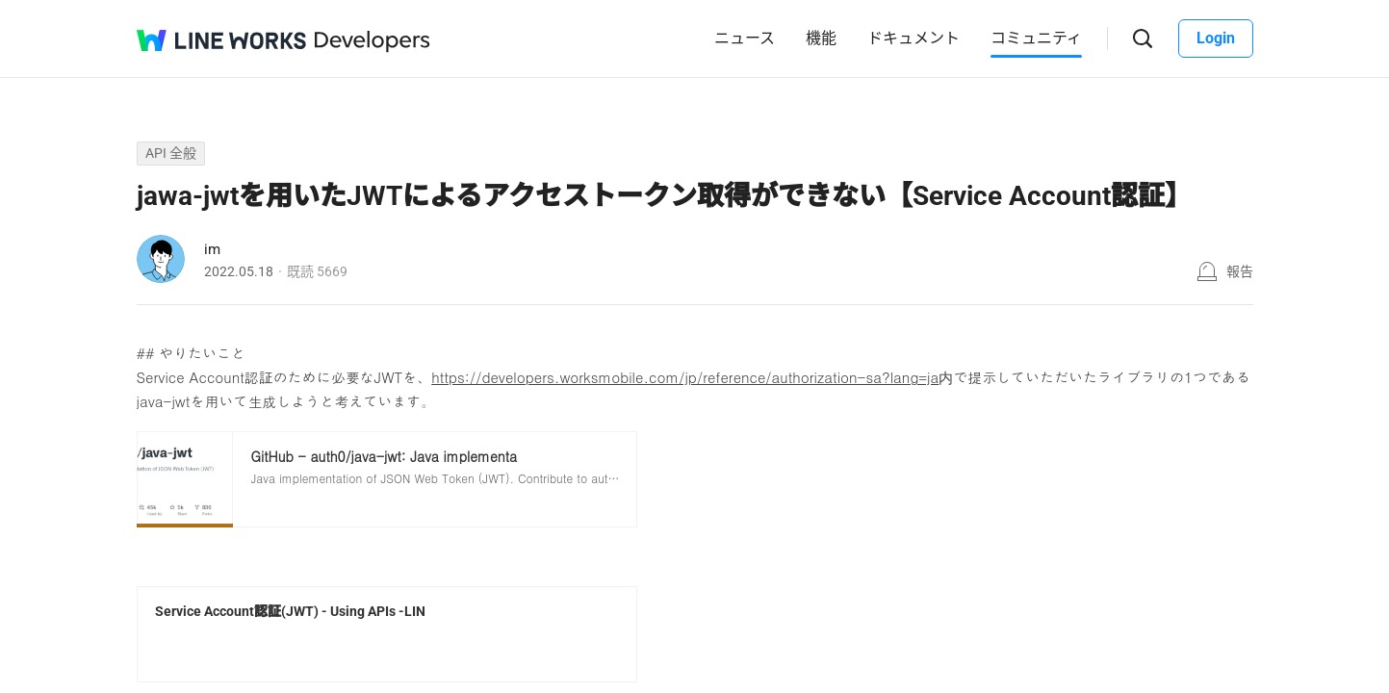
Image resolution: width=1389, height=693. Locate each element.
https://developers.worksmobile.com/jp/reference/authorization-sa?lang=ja (685, 377)
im (212, 249)
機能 (821, 38)
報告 (1239, 271)
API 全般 (170, 153)
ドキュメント (913, 38)
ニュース (744, 38)
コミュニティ (1036, 38)
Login (1215, 38)
